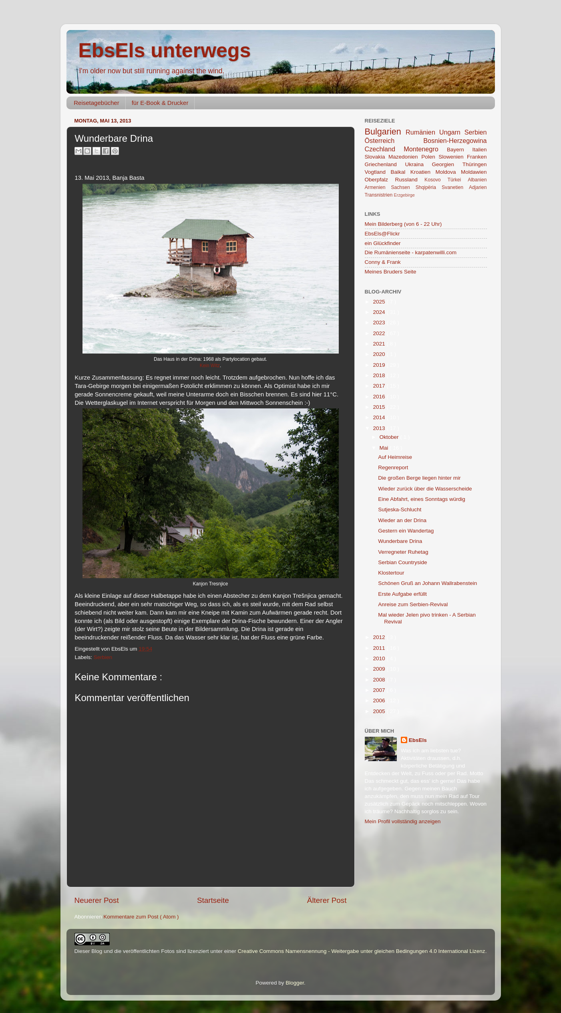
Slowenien (452, 157)
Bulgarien (385, 132)
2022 (379, 333)
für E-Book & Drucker (160, 102)
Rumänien (422, 132)
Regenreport (393, 467)
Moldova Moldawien (461, 172)
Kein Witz (210, 365)
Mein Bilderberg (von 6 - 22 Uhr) (403, 224)
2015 (379, 407)
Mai (385, 448)
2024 (379, 312)
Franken (477, 157)
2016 (379, 397)
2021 (379, 344)
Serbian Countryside (402, 562)
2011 (379, 648)
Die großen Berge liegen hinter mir (419, 478)
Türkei (458, 180)
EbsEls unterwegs (164, 50)
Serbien (103, 657)
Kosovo (435, 180)
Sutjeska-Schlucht (399, 509)
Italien (479, 150)
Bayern (459, 150)
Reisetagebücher (96, 102)
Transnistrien (379, 195)
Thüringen (474, 164)
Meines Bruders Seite (390, 272)
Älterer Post (327, 900)
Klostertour (391, 573)
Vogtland (378, 172)
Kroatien (423, 172)
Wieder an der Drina (402, 520)
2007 (379, 690)
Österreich (394, 140)
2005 (379, 711)
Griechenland (385, 164)
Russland (409, 180)
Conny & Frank (383, 262)
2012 (379, 637)
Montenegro (425, 149)
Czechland (384, 149)
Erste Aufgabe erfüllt (402, 594)
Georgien (447, 164)
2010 (379, 658)
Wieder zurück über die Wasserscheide (425, 489)
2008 (379, 680)
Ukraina (418, 164)
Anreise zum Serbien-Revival (413, 604)
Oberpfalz (380, 180)
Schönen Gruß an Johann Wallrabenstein (427, 583)
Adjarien (478, 187)
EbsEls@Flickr (382, 234)
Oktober (390, 437)
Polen (429, 157)
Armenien (378, 187)
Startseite (213, 900)
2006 (379, 700)
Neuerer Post (96, 900)
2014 (379, 417)
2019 (379, 365)
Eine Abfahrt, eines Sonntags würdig (421, 499)
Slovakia (377, 157)
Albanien (477, 180)
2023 (379, 323)
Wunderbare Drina (400, 541)
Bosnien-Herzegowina (455, 140)
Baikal (400, 172)
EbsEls (418, 740)
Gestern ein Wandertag (406, 531)
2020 (379, 354)
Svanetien (455, 187)
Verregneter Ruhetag (403, 552)
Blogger (295, 983)
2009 (379, 669)
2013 (379, 428)
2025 (379, 302)
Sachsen (403, 187)
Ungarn (451, 132)
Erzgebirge (404, 195)
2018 (379, 375)
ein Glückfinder (383, 243)
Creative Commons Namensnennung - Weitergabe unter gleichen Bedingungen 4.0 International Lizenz (361, 951)
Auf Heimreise (395, 457)
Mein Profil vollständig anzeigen (403, 821)
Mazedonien (404, 157)
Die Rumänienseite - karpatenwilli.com (411, 252)
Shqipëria (429, 187)
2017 (379, 386)
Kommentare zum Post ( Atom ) (141, 917)
